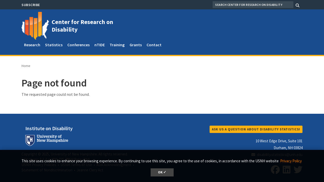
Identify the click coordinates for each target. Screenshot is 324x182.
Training (117, 44)
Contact (154, 44)
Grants (136, 44)
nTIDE (99, 44)
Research (32, 44)
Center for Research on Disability (82, 25)
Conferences (78, 44)
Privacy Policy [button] (291, 160)
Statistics (54, 44)
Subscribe (31, 5)
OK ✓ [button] (162, 172)
